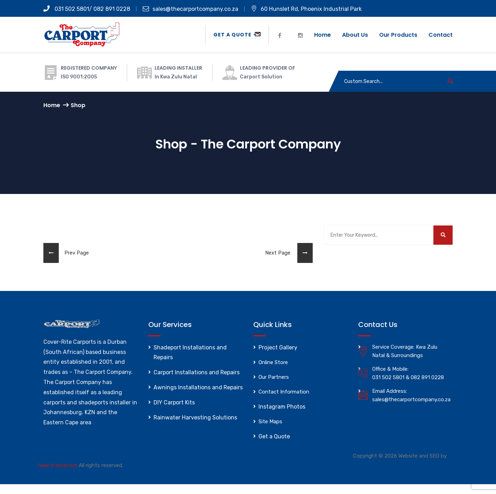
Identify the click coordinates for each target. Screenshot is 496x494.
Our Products (398, 35)
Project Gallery (277, 347)
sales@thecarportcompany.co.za (190, 9)
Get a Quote (237, 34)
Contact (440, 35)
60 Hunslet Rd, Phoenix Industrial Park (306, 9)
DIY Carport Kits (174, 402)
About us (355, 35)
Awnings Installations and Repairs (198, 387)
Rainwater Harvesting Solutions (195, 417)
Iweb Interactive (57, 465)
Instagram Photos (281, 406)
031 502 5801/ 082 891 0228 (86, 9)
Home (322, 35)
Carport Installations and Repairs (197, 372)
